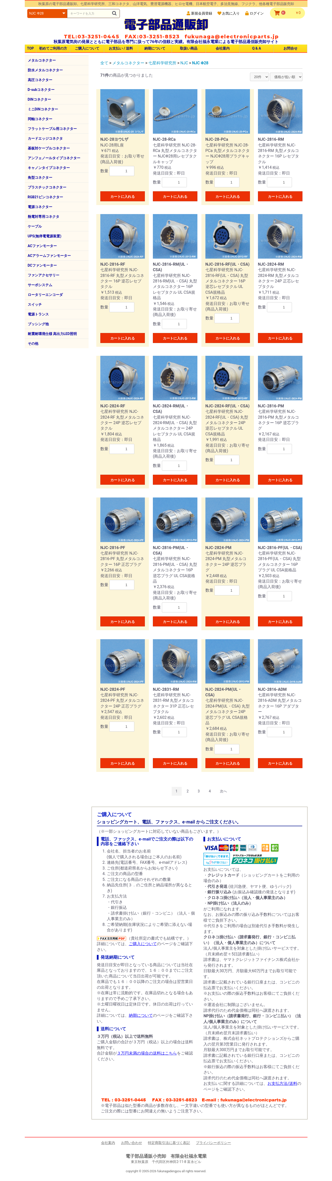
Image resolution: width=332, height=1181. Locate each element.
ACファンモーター (42, 246)
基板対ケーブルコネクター (49, 148)
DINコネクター (39, 99)
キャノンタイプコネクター (49, 168)
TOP (30, 48)
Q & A (256, 48)
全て (104, 63)
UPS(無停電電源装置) (45, 236)
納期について (154, 48)
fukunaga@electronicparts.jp (232, 36)
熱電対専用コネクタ (43, 217)
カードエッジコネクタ (45, 138)
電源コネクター (40, 207)
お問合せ (290, 48)
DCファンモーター (42, 265)
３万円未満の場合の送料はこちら (147, 1053)
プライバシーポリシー (213, 1143)
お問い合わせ (131, 1143)
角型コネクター (40, 178)
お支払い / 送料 (121, 48)
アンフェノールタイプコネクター (54, 158)
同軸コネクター (40, 119)
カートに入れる (122, 197)
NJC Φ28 (200, 63)
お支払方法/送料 (282, 1083)
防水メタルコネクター (45, 70)
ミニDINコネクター (43, 109)
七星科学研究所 (162, 63)
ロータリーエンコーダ (45, 295)
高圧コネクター (40, 80)
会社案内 (223, 48)
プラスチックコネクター (47, 187)
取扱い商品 (188, 48)
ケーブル (35, 226)
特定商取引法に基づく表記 (169, 1143)
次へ (223, 791)
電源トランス (38, 314)
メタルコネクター (42, 60)
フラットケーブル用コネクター (52, 129)
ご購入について (87, 48)
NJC (184, 63)
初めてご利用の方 (53, 48)
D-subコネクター (41, 90)
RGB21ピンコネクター (45, 197)
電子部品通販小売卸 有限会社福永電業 (166, 1156)
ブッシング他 (38, 324)
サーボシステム (40, 285)
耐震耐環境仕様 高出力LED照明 (52, 334)
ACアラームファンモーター (49, 256)
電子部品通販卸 (166, 24)
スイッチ (35, 304)
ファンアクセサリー (43, 275)
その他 (33, 344)
